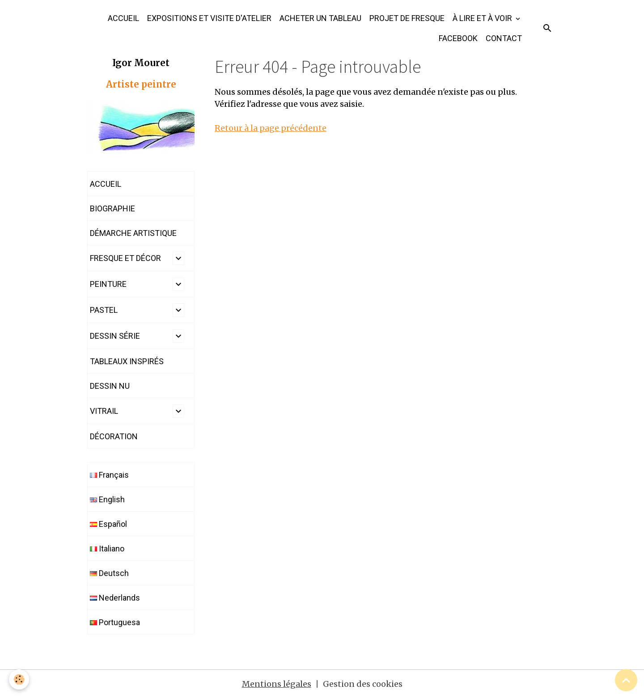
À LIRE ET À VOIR (483, 18)
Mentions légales (276, 684)
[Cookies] (19, 679)
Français (109, 474)
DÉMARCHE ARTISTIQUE (133, 233)
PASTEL (104, 310)
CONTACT (504, 38)
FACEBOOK (458, 38)
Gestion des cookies (362, 684)
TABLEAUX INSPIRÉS (127, 361)
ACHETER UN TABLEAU (320, 18)
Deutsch (109, 573)
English (107, 499)
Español (108, 524)
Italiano (107, 548)
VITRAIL (104, 411)
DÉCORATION (114, 436)
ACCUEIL (123, 18)
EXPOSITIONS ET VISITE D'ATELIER (209, 18)
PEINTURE (108, 284)
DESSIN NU (110, 386)
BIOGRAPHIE (112, 208)
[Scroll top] (626, 680)
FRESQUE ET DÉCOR (125, 258)
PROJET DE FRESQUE (407, 18)
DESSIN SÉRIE (115, 336)
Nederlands (115, 597)
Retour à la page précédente (270, 128)
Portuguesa (115, 622)
